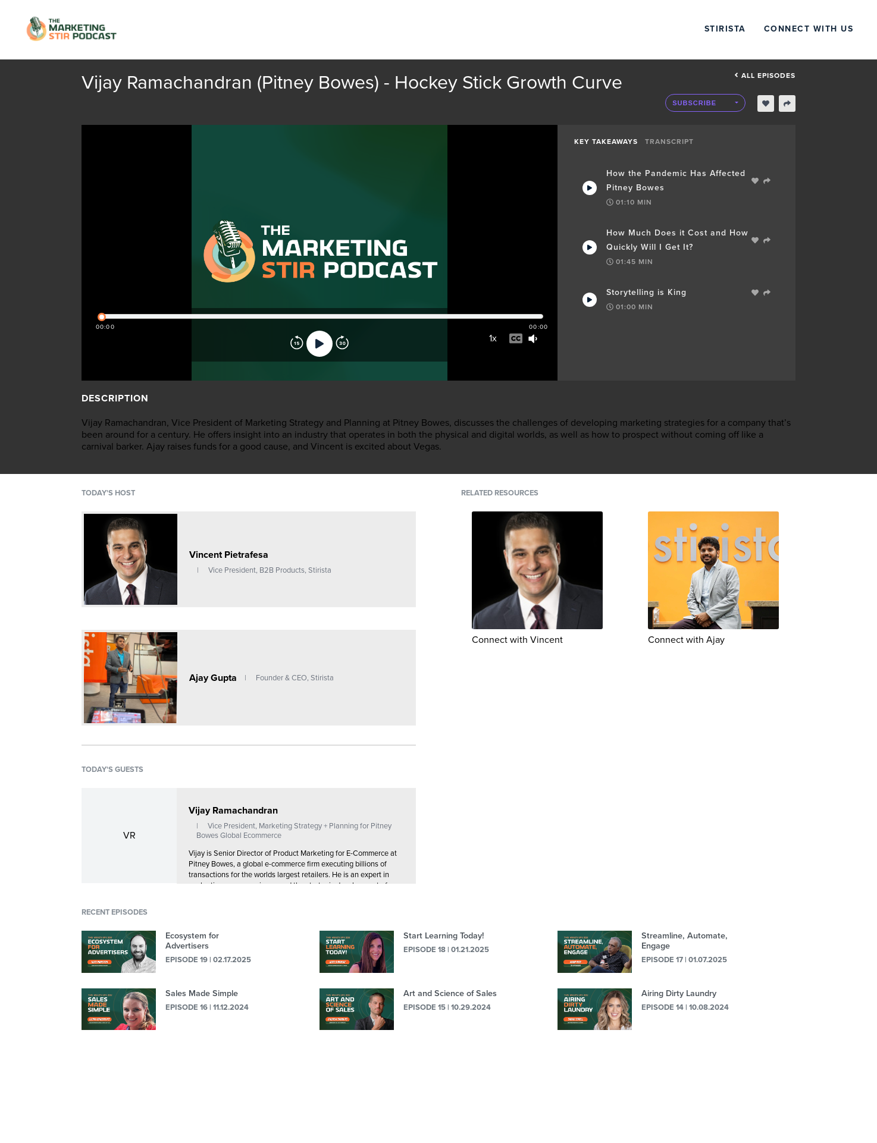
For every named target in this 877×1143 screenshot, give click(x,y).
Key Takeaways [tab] (606, 141)
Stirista (725, 29)
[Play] (319, 344)
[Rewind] (297, 343)
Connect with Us (809, 29)
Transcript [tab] (669, 141)
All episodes (764, 75)
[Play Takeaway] (589, 188)
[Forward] (342, 343)
